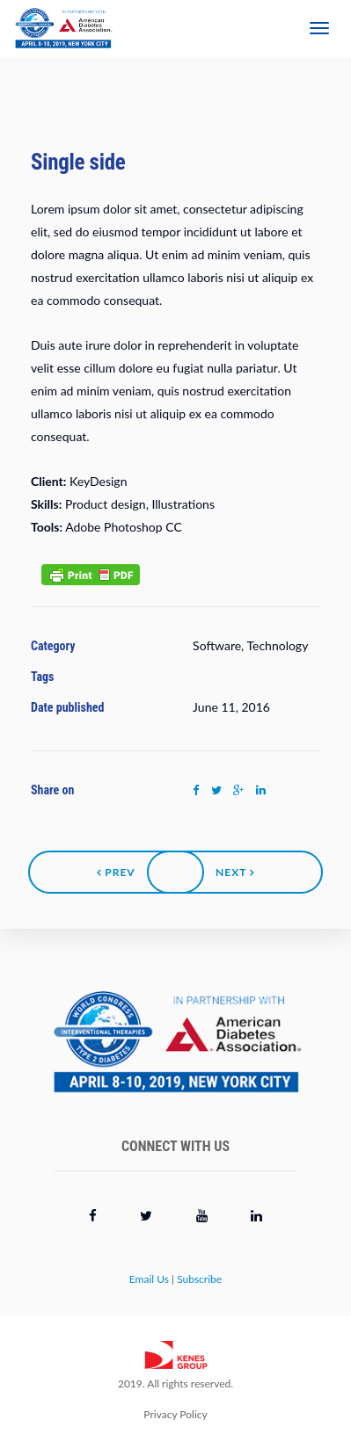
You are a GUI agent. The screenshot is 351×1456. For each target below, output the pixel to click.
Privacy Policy (175, 1414)
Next (235, 872)
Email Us (149, 1279)
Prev (116, 872)
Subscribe (199, 1279)
